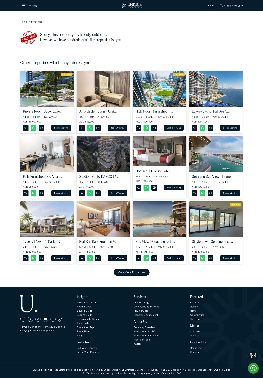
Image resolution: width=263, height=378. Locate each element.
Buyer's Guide (84, 310)
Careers (210, 5)
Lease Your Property (88, 352)
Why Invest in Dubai (88, 302)
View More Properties (131, 272)
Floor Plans (83, 331)
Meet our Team (142, 339)
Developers (196, 319)
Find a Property (231, 5)
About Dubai (84, 306)
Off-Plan (194, 302)
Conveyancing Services (146, 306)
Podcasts (195, 331)
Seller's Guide (84, 314)
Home (23, 21)
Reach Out (196, 347)
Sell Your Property (87, 347)
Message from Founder (146, 335)
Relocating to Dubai (88, 319)
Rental (193, 310)
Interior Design (142, 302)
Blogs (193, 335)
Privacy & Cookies (55, 326)
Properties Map (85, 327)
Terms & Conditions (31, 326)
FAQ (79, 335)
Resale (194, 306)
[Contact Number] (26, 127)
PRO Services (141, 310)
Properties (36, 21)
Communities (197, 314)
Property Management (146, 314)
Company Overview (144, 327)
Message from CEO (144, 331)
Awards (137, 343)
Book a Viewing (61, 127)
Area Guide (83, 323)
